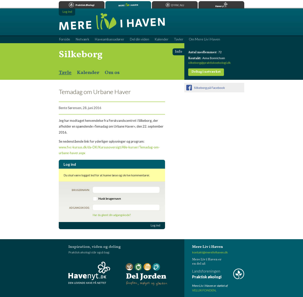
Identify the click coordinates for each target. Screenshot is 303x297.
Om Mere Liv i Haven (204, 39)
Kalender (88, 72)
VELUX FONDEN (204, 290)
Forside (64, 39)
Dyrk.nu (175, 4)
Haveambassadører (109, 39)
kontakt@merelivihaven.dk (210, 252)
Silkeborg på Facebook (209, 87)
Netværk (82, 39)
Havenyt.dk (221, 4)
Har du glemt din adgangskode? (112, 215)
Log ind (155, 225)
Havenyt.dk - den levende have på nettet (89, 273)
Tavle (65, 72)
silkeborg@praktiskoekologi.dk (209, 62)
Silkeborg (81, 54)
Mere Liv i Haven (128, 4)
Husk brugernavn (109, 198)
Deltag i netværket (206, 72)
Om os (112, 72)
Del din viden (139, 39)
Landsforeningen (218, 274)
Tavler (178, 39)
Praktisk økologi (82, 4)
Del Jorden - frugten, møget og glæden (146, 274)
